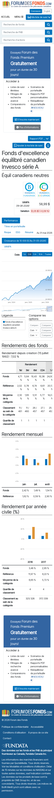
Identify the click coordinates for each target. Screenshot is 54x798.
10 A (40, 254)
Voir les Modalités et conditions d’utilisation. (24, 766)
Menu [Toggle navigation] (19, 16)
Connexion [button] (36, 11)
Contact (7, 738)
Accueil (5, 16)
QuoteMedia (20, 763)
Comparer (46, 325)
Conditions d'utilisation (14, 732)
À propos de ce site (38, 732)
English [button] (47, 11)
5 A (34, 254)
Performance (11, 220)
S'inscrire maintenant (27, 119)
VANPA (7, 246)
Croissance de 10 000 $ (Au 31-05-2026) (25, 240)
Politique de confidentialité (15, 726)
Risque (7, 232)
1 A (24, 254)
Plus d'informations (27, 127)
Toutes (48, 254)
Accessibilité (37, 726)
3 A (29, 254)
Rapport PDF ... (39, 138)
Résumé (29, 232)
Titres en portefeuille (14, 226)
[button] (48, 24)
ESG (18, 232)
